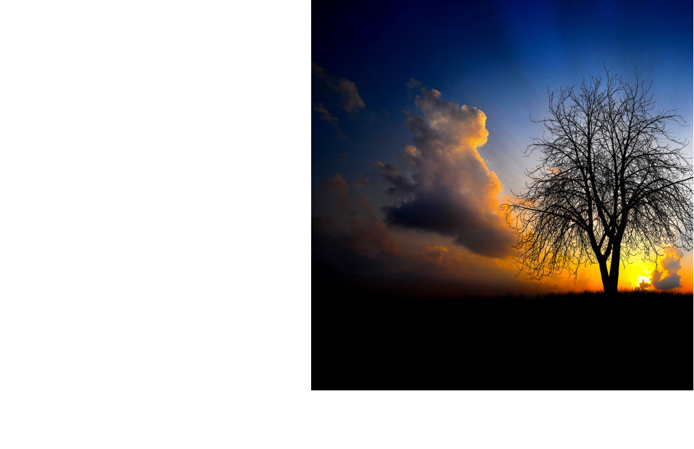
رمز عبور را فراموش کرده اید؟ (511, 293)
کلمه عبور (668, 137)
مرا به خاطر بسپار (648, 184)
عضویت (538, 321)
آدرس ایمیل (664, 91)
